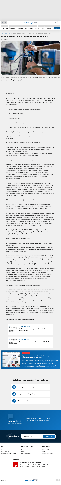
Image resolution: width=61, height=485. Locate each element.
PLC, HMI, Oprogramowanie (19, 25)
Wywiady (42, 28)
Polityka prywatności (26, 453)
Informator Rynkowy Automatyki (8, 453)
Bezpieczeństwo (48, 25)
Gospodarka (20, 28)
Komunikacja (41, 25)
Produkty (12, 28)
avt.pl (43, 466)
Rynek (2, 28)
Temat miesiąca (29, 28)
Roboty (10, 25)
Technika (49, 28)
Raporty (37, 28)
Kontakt (3, 449)
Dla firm (57, 28)
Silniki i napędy (4, 25)
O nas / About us (5, 451)
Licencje (23, 451)
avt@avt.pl (45, 464)
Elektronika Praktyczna (47, 453)
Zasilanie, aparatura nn (32, 25)
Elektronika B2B (45, 449)
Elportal (43, 451)
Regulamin (23, 449)
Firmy (7, 28)
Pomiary (55, 25)
